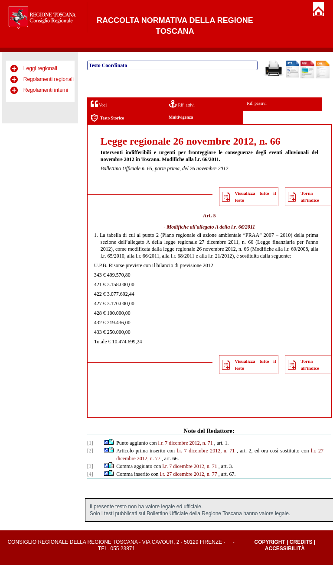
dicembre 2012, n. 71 (191, 443)
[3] (90, 466)
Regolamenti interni (45, 90)
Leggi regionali (40, 68)
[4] (90, 474)
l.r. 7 (163, 443)
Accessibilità (285, 549)
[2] (90, 451)
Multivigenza (181, 117)
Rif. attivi (182, 103)
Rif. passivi (257, 103)
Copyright (269, 542)
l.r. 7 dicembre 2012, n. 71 (206, 451)
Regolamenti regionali (48, 79)
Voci (99, 103)
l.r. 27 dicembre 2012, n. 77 (188, 474)
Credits (301, 542)
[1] (90, 443)
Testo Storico (107, 118)
